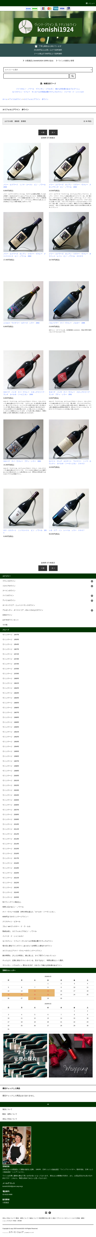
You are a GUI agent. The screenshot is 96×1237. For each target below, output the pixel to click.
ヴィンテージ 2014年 (10, 844)
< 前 (42, 132)
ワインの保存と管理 (64, 61)
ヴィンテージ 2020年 (10, 873)
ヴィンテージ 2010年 (10, 824)
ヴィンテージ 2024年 (10, 892)
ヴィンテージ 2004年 (10, 795)
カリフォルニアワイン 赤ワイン (36, 99)
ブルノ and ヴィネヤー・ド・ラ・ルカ (16, 926)
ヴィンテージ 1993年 (10, 742)
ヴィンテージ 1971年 (10, 654)
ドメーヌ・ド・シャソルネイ (13, 936)
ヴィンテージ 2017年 (10, 858)
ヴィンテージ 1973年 (10, 659)
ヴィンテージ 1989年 (10, 722)
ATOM (20, 1220)
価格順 (16, 121)
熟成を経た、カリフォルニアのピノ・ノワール (19, 931)
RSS (14, 1220)
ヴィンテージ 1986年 (10, 708)
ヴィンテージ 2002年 (10, 785)
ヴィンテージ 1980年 (10, 678)
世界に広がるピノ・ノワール (13, 907)
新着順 (23, 121)
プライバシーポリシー (63, 1218)
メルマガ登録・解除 (78, 1218)
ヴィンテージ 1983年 (10, 693)
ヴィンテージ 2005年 (10, 800)
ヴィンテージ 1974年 (10, 664)
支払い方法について (8, 1218)
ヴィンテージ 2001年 (10, 780)
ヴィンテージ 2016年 (10, 853)
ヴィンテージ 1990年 (10, 727)
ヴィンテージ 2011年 (10, 829)
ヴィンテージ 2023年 (10, 887)
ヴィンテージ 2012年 (10, 834)
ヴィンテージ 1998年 (10, 766)
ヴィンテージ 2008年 (10, 814)
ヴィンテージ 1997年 (10, 761)
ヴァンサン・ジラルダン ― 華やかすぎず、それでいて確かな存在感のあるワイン (32, 965)
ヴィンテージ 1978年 (10, 674)
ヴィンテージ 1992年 (10, 737)
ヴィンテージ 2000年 (10, 776)
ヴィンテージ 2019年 (10, 868)
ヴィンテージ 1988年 (10, 717)
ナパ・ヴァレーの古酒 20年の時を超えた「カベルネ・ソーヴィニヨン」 (29, 912)
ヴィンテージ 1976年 (10, 669)
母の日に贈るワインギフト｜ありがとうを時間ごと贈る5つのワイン (27, 946)
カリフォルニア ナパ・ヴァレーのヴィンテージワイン (22, 951)
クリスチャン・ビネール (11, 921)
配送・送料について (22, 1218)
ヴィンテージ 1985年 (10, 703)
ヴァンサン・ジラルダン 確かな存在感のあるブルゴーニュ (58, 89)
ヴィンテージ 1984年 (10, 698)
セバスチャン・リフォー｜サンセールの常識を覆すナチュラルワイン (27, 941)
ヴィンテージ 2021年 (10, 878)
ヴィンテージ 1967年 (10, 649)
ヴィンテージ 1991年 (10, 732)
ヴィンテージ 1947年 (10, 635)
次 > (53, 132)
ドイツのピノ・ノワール (25, 89)
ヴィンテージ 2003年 (10, 790)
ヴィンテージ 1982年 (10, 688)
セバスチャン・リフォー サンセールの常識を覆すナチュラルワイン (37, 92)
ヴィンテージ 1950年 (10, 639)
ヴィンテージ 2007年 (10, 810)
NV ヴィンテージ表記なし (11, 902)
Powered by (18, 1232)
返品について (34, 1218)
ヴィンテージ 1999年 (10, 771)
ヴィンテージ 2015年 (10, 849)
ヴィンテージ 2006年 (10, 805)
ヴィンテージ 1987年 (10, 712)
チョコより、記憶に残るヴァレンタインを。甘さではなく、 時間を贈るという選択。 (33, 960)
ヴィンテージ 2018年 (10, 863)
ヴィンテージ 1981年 (10, 683)
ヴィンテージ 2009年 (10, 819)
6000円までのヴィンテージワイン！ (15, 917)
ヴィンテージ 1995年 (10, 751)
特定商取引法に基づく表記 (47, 1218)
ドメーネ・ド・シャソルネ (74, 92)
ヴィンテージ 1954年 (10, 644)
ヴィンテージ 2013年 (10, 839)
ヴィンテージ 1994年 (10, 746)
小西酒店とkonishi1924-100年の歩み (38, 61)
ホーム (4, 99)
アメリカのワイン (15, 99)
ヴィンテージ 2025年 (10, 897)
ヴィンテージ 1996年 (10, 756)
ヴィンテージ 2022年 (10, 883)
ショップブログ (7, 1220)
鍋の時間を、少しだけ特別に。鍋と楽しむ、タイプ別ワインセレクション (29, 955)
